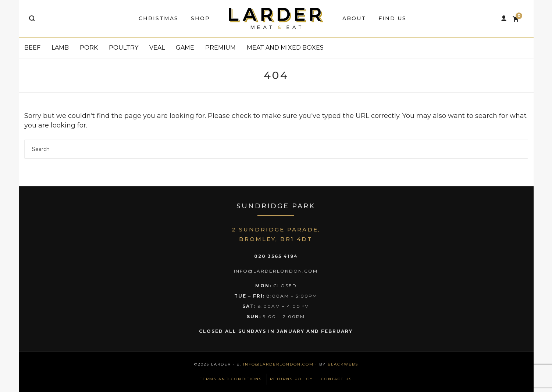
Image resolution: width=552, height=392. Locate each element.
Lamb (60, 47)
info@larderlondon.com (278, 364)
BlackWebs (343, 364)
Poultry (123, 47)
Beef (32, 47)
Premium (220, 47)
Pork (89, 47)
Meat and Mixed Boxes (285, 47)
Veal (157, 47)
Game (185, 47)
